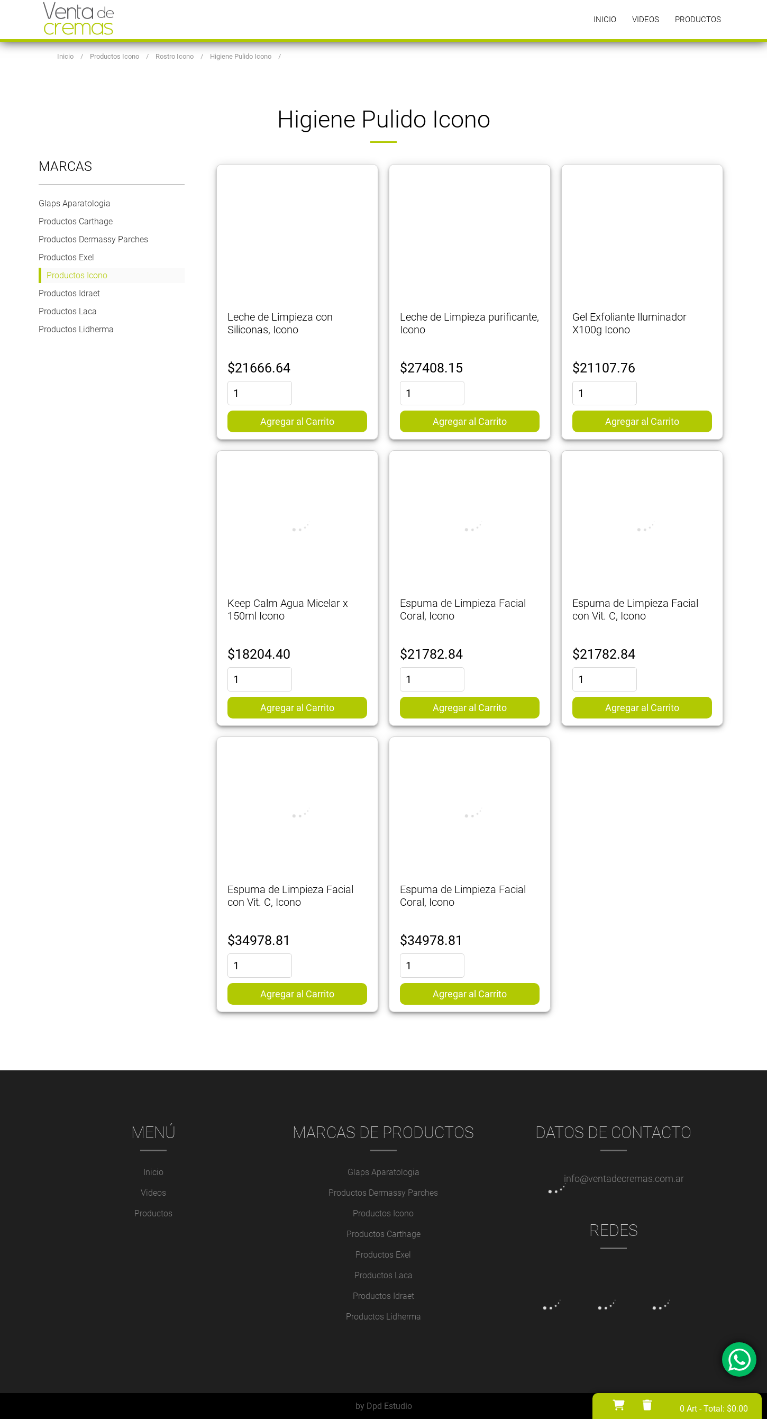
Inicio (604, 19)
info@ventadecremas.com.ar (624, 1178)
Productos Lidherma (76, 329)
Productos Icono (77, 275)
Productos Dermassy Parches (93, 239)
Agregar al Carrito (297, 421)
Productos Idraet (69, 293)
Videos (645, 19)
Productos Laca (68, 311)
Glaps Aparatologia (75, 203)
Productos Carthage (76, 221)
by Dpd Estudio (383, 1406)
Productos (698, 19)
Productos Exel (66, 257)
